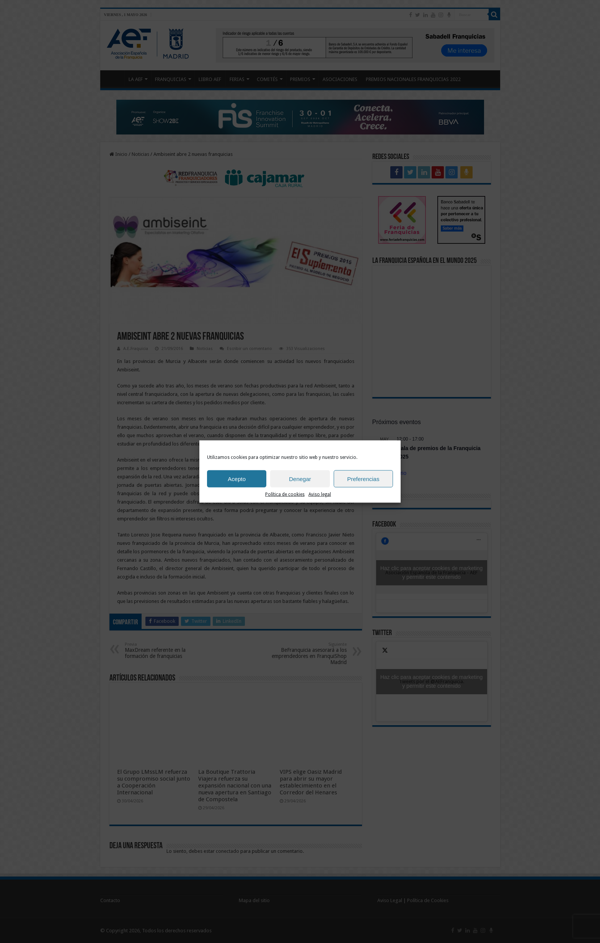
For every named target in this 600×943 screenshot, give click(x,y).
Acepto (237, 482)
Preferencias (363, 482)
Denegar (300, 482)
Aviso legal (319, 498)
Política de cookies (285, 498)
